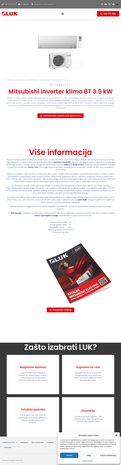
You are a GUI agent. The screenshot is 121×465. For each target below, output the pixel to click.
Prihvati (69, 455)
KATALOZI (24, 442)
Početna (9, 80)
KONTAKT (8, 447)
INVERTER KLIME (32, 80)
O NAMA (50, 442)
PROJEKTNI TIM (37, 442)
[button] (116, 435)
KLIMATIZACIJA (20, 80)
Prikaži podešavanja (108, 455)
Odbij (89, 455)
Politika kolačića (87, 461)
